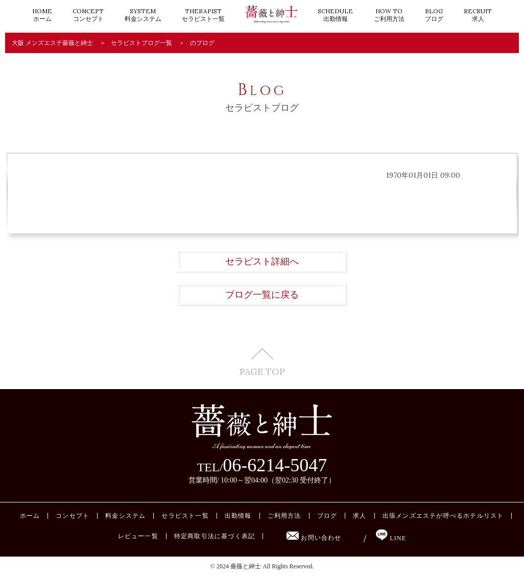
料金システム (143, 15)
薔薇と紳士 (245, 566)
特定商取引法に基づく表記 (214, 536)
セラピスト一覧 (203, 15)
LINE (391, 538)
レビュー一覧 (138, 536)
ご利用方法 (389, 15)
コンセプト (88, 15)
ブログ (434, 15)
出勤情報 (335, 15)
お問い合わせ (314, 537)
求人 (478, 15)
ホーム (42, 15)
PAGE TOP (262, 362)
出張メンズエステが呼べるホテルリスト (443, 515)
